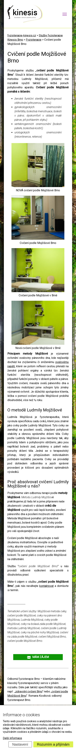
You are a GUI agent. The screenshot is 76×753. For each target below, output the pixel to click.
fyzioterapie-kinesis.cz (21, 35)
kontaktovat (46, 586)
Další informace (12, 738)
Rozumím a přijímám (53, 744)
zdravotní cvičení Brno (28, 691)
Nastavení (20, 744)
